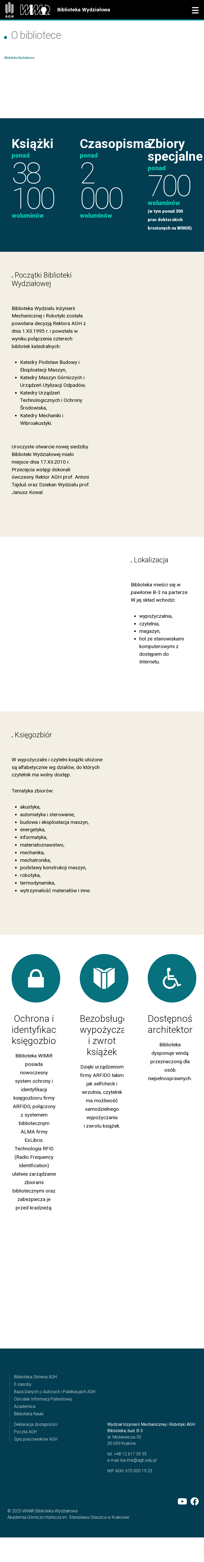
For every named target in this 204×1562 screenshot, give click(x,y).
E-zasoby (22, 1413)
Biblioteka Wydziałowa (83, 10)
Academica (24, 1435)
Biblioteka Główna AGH (35, 1405)
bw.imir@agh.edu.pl (138, 1489)
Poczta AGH (25, 1460)
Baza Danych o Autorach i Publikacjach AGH (54, 1420)
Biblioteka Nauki (29, 1442)
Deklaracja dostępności (36, 1453)
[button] (195, 10)
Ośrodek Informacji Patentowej (43, 1427)
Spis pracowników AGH (35, 1467)
